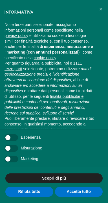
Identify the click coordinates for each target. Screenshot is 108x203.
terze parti (13, 69)
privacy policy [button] (16, 35)
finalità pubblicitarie (66, 96)
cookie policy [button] (45, 58)
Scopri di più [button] (54, 178)
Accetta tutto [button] (79, 191)
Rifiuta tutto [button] (29, 191)
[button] (100, 9)
